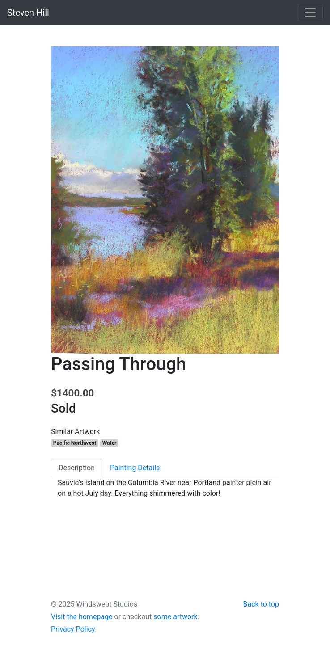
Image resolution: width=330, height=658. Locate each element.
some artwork (175, 616)
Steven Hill (28, 12)
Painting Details (135, 468)
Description (77, 468)
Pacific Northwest (74, 443)
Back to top (261, 604)
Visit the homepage (82, 616)
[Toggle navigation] (310, 12)
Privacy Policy (73, 629)
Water (109, 443)
